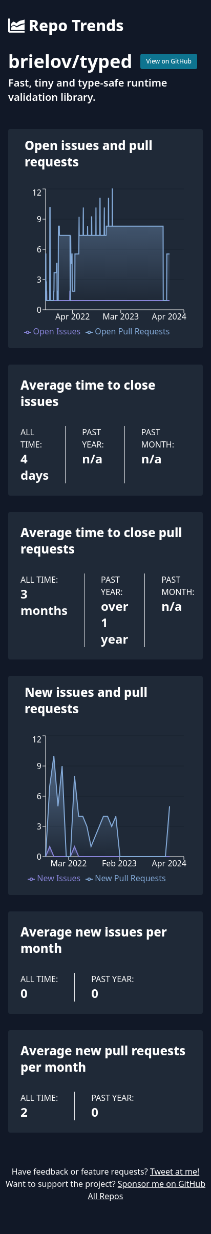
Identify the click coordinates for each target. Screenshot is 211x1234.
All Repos (105, 1196)
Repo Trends (65, 25)
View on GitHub (169, 61)
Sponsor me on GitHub (161, 1183)
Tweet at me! (174, 1171)
